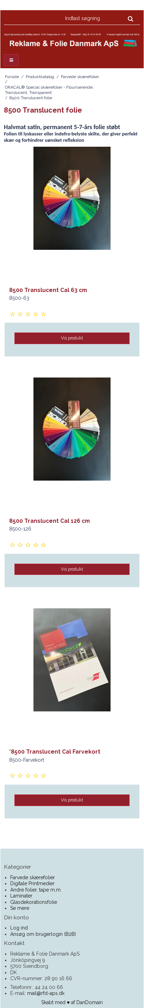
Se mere (19, 908)
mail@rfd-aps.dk (45, 993)
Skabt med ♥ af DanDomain (72, 1002)
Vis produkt (72, 338)
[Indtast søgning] (98, 18)
